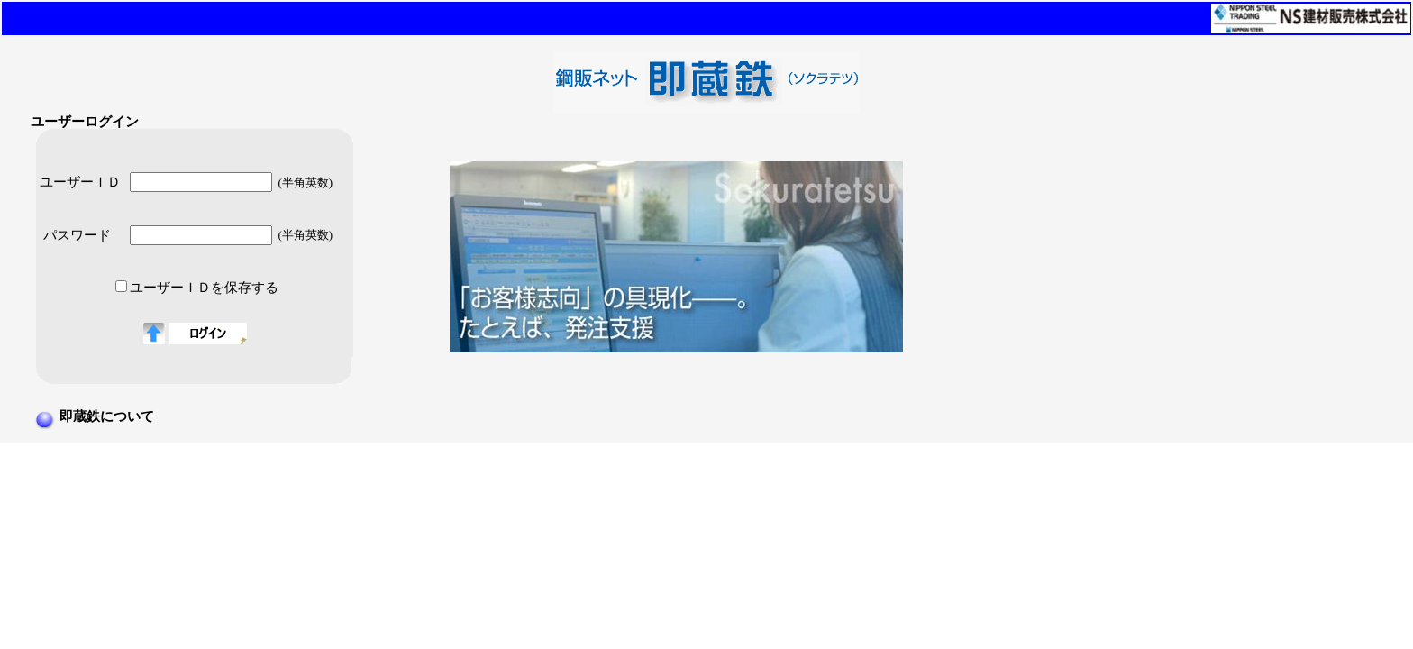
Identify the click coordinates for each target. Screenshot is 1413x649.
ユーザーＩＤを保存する (204, 287)
